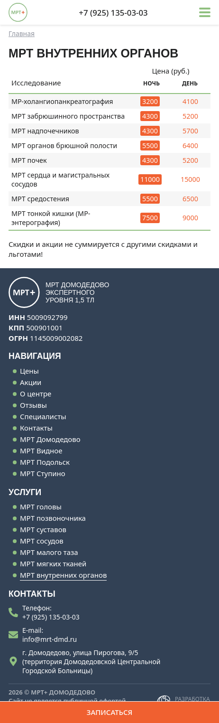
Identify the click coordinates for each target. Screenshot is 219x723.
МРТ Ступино (42, 473)
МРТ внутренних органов (63, 575)
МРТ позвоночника (53, 518)
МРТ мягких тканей (53, 563)
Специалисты (43, 416)
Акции (30, 382)
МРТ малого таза (49, 552)
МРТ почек (29, 160)
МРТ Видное (41, 450)
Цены (29, 371)
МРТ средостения (40, 198)
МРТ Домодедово (50, 439)
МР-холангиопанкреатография (62, 101)
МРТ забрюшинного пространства (68, 116)
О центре (35, 393)
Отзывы (33, 405)
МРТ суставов (43, 529)
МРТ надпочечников (45, 130)
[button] (204, 12)
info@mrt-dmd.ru (49, 639)
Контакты (36, 427)
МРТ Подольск (45, 462)
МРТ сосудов (42, 540)
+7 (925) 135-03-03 (51, 616)
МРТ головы (41, 506)
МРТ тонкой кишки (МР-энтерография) (50, 218)
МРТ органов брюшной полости (64, 145)
